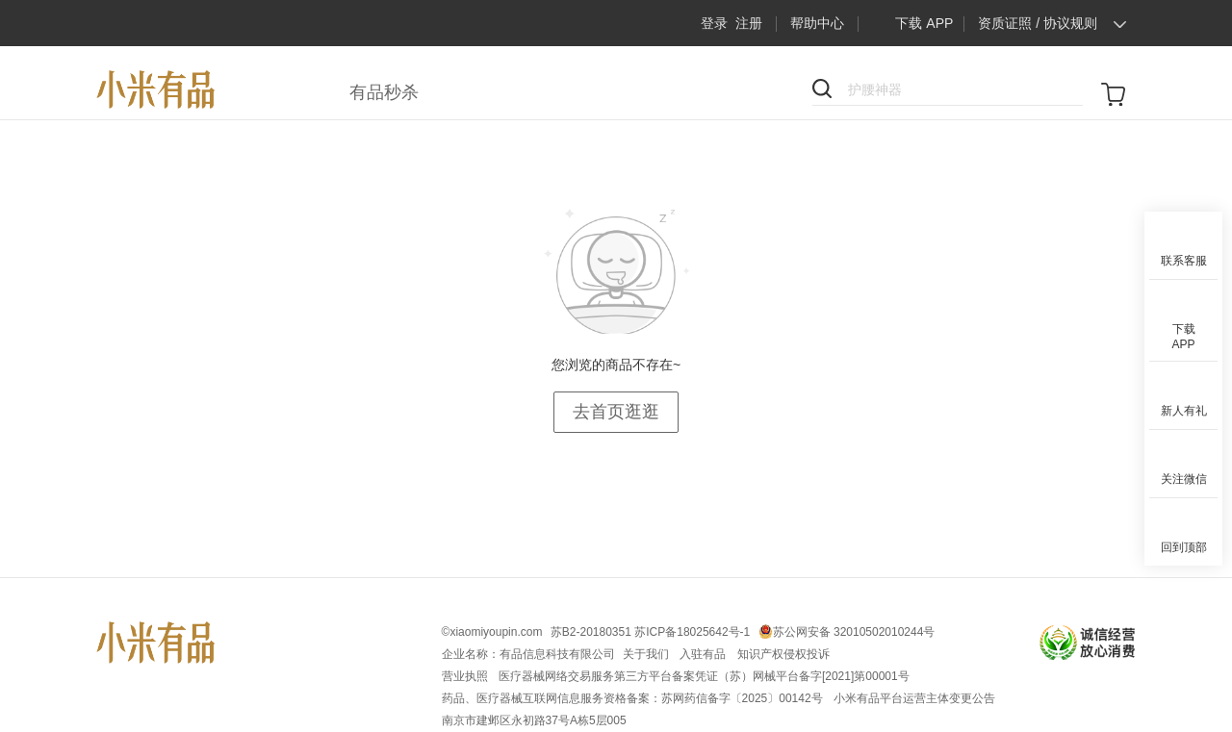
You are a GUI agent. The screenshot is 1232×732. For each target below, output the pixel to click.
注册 (748, 23)
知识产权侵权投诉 (783, 654)
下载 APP (909, 23)
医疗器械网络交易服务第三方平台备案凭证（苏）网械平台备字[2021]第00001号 (704, 676)
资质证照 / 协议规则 (1037, 23)
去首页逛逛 (616, 411)
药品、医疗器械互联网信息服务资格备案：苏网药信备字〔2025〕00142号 (634, 698)
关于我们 (647, 654)
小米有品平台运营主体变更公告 (914, 698)
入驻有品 (704, 654)
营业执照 (466, 676)
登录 (714, 23)
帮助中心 (817, 23)
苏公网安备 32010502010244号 (854, 632)
